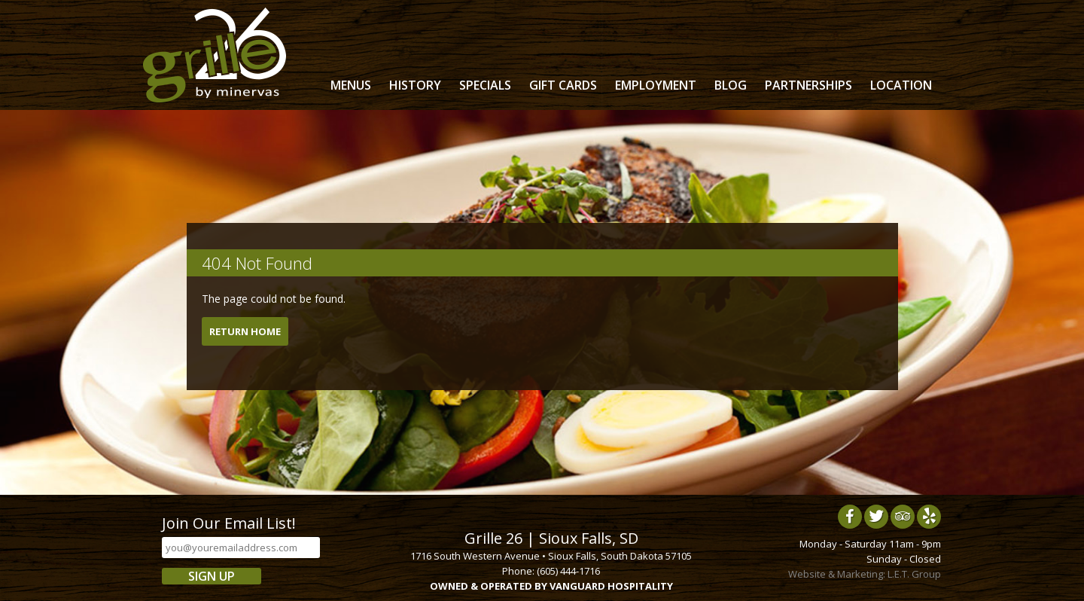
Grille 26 (214, 55)
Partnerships (808, 85)
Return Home (245, 331)
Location (901, 85)
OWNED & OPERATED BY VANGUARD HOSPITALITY (551, 586)
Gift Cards (563, 85)
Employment (655, 85)
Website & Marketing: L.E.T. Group (864, 574)
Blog (730, 85)
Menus (350, 85)
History (415, 85)
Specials (485, 85)
